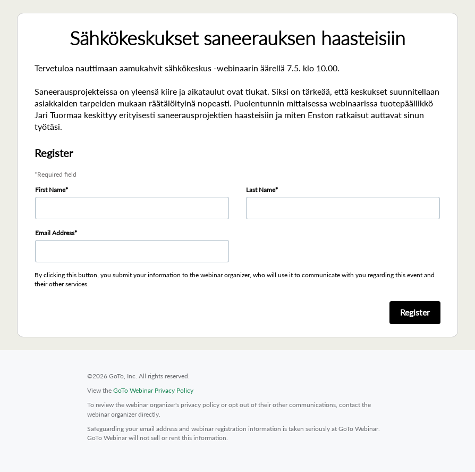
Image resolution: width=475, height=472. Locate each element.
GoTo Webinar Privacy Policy (153, 390)
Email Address (54, 233)
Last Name (260, 190)
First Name (50, 190)
